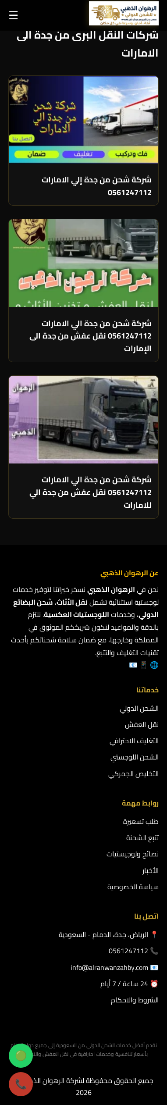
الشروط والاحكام (135, 999)
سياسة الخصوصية (133, 886)
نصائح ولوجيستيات (133, 853)
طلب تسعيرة (141, 821)
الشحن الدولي (139, 708)
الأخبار (150, 870)
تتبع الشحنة (142, 837)
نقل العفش (142, 724)
